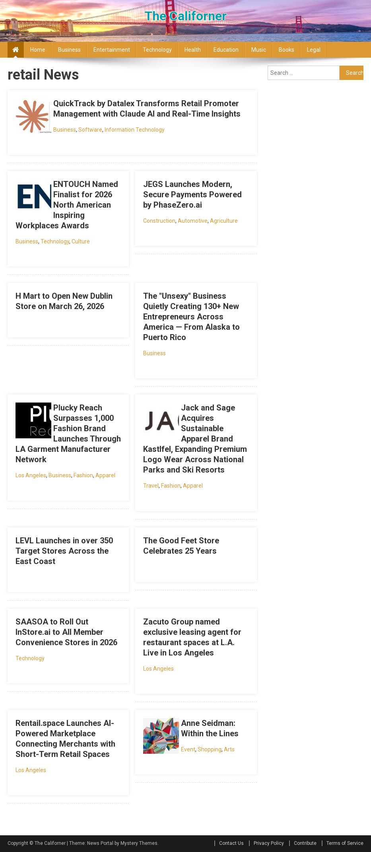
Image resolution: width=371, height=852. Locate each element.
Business (69, 50)
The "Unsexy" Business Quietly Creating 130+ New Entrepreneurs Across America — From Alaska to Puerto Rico (191, 316)
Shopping (209, 749)
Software (90, 129)
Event (188, 749)
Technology (157, 50)
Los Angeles (31, 475)
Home (37, 50)
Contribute (305, 843)
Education (226, 50)
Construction (159, 221)
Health (193, 50)
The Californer (185, 15)
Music (258, 50)
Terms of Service (344, 843)
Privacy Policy (269, 843)
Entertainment (111, 50)
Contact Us (231, 843)
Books (286, 50)
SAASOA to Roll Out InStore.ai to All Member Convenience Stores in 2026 (66, 632)
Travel (151, 485)
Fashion (83, 475)
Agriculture (224, 221)
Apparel (105, 475)
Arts (229, 749)
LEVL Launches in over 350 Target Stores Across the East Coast (64, 551)
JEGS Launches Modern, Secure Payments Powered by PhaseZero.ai (192, 194)
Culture (81, 241)
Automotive (193, 221)
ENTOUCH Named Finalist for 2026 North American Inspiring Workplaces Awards (67, 204)
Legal (313, 50)
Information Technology (135, 129)
